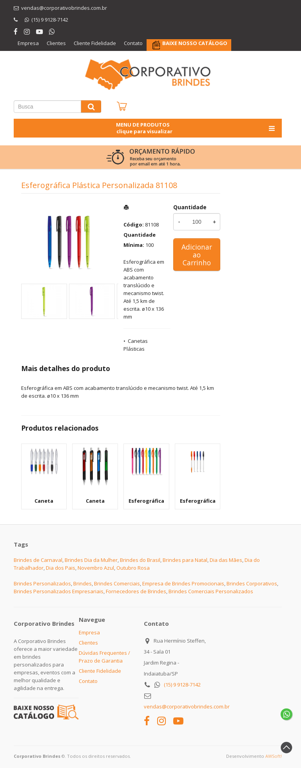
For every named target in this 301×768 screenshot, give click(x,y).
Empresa (28, 43)
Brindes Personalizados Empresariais (58, 591)
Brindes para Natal (185, 559)
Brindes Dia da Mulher (91, 559)
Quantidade (190, 207)
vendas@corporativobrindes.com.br (187, 706)
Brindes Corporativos (252, 583)
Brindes (82, 583)
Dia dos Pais (60, 567)
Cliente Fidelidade (95, 43)
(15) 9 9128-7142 (182, 684)
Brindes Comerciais (117, 583)
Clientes (56, 43)
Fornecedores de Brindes (136, 591)
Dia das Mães (226, 559)
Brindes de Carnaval (38, 559)
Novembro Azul (96, 567)
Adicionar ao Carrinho (196, 254)
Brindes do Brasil (140, 559)
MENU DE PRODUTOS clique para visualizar (196, 128)
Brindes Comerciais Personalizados (211, 591)
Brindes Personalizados (42, 583)
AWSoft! (273, 756)
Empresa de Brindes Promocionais (183, 583)
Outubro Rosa (133, 567)
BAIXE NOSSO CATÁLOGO (194, 43)
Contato (133, 43)
